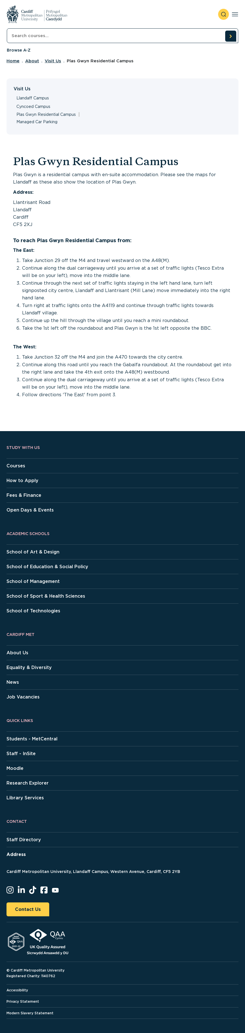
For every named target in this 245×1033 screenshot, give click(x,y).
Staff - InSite (21, 753)
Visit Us (53, 60)
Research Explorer (28, 783)
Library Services (25, 797)
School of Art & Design (33, 552)
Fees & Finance (24, 495)
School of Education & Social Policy (47, 566)
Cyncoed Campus (33, 106)
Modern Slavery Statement (30, 1013)
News (13, 682)
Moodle (15, 768)
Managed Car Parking (36, 122)
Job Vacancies (23, 697)
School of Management (33, 581)
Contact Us (28, 909)
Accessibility (17, 990)
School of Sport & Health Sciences (46, 596)
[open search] (223, 14)
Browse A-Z (19, 50)
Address (16, 854)
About (32, 60)
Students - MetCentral (32, 739)
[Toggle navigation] (235, 14)
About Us (17, 652)
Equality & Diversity (29, 667)
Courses (16, 465)
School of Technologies (33, 611)
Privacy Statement (23, 1001)
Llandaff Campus (32, 98)
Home (13, 60)
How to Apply (22, 480)
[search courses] (230, 36)
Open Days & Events (30, 510)
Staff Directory (24, 839)
